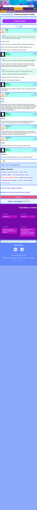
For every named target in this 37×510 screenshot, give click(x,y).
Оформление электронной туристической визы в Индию (15, 192)
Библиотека (31, 257)
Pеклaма (20, 257)
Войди (9, 201)
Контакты (25, 257)
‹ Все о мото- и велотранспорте (10, 165)
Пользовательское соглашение (9, 257)
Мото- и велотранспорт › (7, 14)
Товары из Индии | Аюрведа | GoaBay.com (11, 188)
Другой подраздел (5, 182)
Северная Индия (11, 11)
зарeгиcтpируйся (18, 201)
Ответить (35, 29)
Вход (35, 8)
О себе (6, 32)
